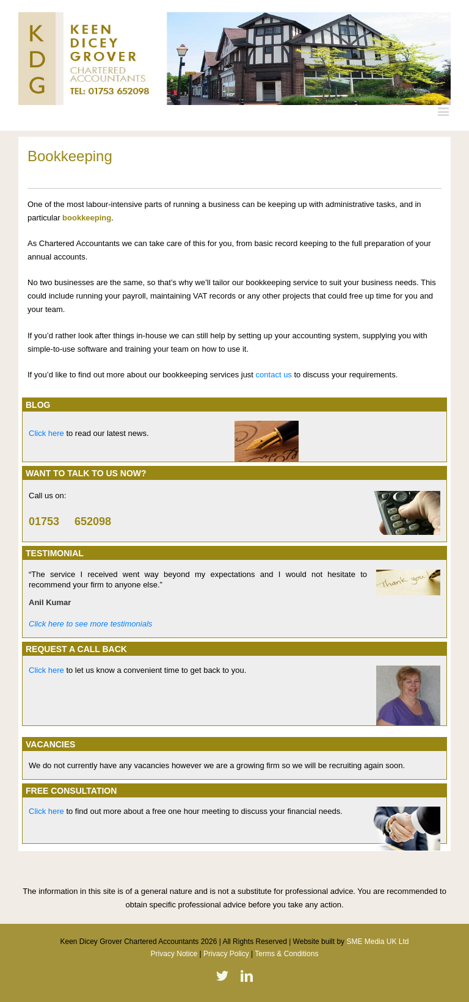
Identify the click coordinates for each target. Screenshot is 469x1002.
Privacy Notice (174, 953)
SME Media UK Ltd (377, 941)
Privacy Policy (226, 953)
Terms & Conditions (286, 953)
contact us (274, 374)
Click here (46, 433)
